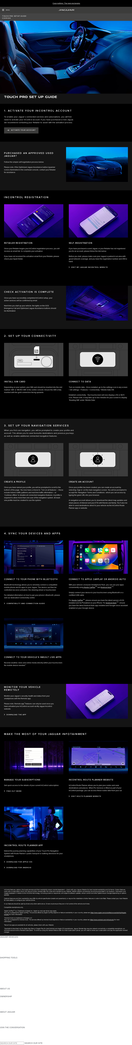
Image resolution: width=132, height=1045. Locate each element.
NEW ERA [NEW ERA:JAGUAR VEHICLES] (4, 955)
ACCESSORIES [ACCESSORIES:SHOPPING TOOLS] (7, 978)
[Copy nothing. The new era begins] (66, 3)
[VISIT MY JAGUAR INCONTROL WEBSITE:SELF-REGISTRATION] (88, 267)
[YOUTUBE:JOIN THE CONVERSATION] (5, 1035)
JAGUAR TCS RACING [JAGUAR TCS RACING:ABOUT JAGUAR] (10, 1020)
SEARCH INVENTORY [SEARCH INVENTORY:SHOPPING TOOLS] (10, 986)
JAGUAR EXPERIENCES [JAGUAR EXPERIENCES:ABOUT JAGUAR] (11, 1017)
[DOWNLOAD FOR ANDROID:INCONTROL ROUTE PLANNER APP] (17, 867)
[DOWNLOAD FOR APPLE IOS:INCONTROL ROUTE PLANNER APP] (18, 862)
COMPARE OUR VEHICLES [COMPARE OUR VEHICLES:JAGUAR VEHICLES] (12, 952)
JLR (2, 991)
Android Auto (106, 587)
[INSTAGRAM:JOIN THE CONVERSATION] (7, 1030)
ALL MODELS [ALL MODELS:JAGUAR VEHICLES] (6, 939)
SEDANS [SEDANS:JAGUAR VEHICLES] (4, 942)
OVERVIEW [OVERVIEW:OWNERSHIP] (5, 999)
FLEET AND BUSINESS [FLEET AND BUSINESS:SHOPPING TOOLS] (10, 983)
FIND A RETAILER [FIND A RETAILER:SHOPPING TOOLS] (8, 968)
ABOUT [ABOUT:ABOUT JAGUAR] (3, 1014)
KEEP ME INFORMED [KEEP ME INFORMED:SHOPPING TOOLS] (10, 973)
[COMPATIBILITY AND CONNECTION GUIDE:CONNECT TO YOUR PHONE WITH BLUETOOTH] (24, 603)
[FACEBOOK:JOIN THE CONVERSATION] (6, 1038)
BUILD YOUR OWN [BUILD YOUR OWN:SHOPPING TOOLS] (8, 963)
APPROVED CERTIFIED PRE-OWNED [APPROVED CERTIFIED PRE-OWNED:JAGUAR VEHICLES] (17, 950)
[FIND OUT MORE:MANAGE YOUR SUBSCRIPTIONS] (13, 791)
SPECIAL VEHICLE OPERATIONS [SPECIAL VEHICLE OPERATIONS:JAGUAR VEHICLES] (15, 947)
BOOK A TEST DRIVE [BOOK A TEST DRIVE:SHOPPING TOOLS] (9, 976)
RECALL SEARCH (8, 1009)
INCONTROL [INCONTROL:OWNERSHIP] (5, 1002)
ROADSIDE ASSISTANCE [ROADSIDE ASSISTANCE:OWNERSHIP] (11, 1007)
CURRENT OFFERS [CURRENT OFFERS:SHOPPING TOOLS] (9, 960)
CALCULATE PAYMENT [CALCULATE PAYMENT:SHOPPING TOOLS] (10, 965)
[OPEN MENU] (6, 10)
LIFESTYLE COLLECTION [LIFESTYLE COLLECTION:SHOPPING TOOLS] (11, 981)
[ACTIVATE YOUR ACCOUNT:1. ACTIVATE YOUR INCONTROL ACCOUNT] (21, 130)
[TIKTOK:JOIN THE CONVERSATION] (4, 1033)
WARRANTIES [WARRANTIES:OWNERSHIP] (6, 1004)
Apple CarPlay (89, 587)
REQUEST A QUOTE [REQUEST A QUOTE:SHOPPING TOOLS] (9, 970)
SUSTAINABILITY (8, 994)
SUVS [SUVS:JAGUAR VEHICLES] (2, 945)
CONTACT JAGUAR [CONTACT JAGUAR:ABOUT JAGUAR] (9, 1022)
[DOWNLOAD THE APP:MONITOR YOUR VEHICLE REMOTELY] (15, 715)
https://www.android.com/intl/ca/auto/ (102, 919)
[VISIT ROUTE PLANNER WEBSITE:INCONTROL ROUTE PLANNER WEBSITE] (85, 796)
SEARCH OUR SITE (33, 1043)
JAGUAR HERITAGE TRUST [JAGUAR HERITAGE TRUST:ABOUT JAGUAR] (12, 1025)
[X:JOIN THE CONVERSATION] (2, 1040)
